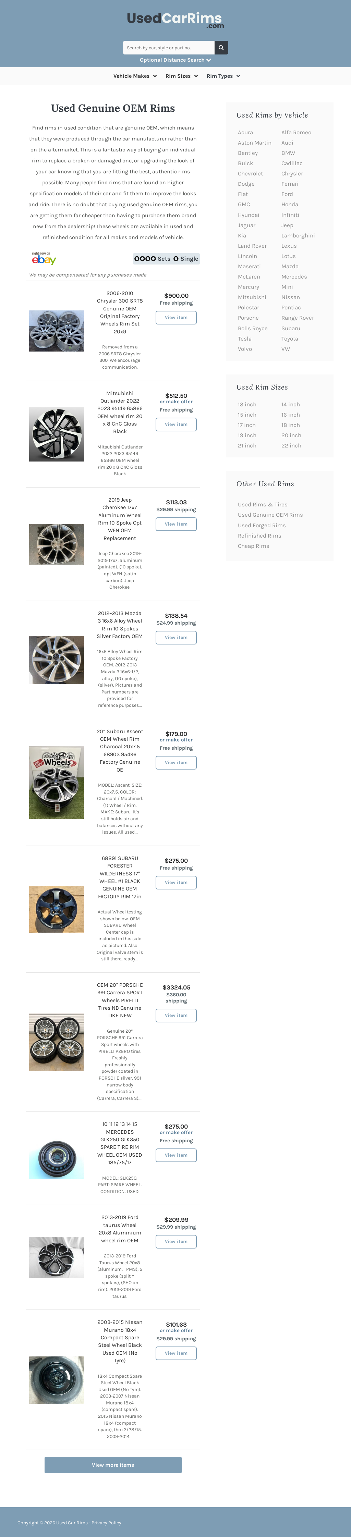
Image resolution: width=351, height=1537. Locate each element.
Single (185, 258)
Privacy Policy (106, 1523)
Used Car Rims (72, 1523)
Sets (152, 258)
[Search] (221, 47)
